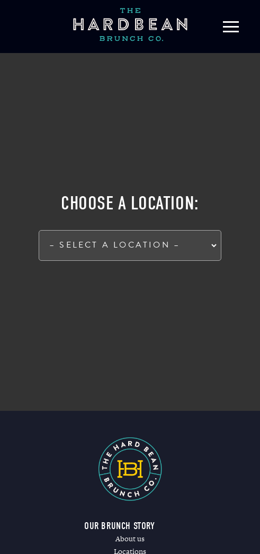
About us (130, 538)
